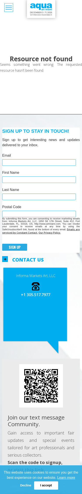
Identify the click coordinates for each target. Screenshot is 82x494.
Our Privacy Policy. (49, 232)
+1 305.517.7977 (35, 294)
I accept (46, 485)
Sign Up (15, 247)
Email (6, 155)
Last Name (10, 190)
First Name (10, 172)
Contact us (28, 260)
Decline (25, 485)
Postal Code (11, 207)
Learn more (66, 477)
